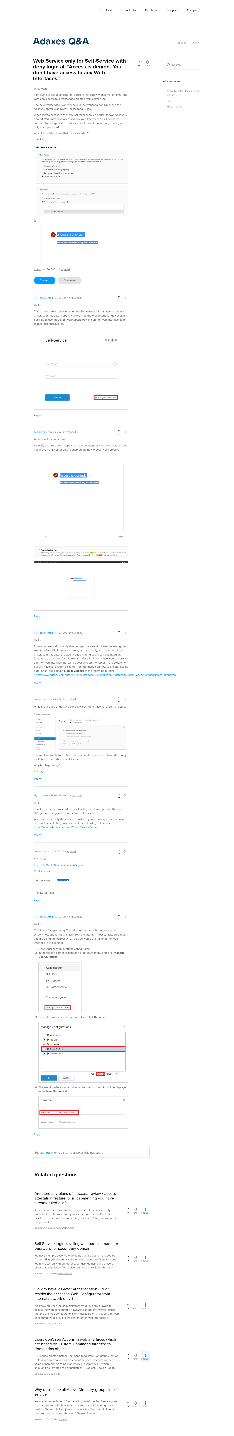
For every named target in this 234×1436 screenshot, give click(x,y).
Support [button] (172, 10)
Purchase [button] (151, 10)
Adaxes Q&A (63, 42)
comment (69, 280)
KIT (59, 1374)
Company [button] (193, 10)
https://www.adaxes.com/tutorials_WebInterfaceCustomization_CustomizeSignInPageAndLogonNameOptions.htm (105, 675)
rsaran (60, 1323)
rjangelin (62, 1419)
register (63, 1152)
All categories (171, 81)
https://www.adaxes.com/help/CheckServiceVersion (66, 827)
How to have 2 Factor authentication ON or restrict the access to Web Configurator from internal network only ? (72, 1294)
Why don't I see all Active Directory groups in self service (76, 1392)
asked (37, 269)
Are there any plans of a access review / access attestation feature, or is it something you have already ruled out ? (75, 1198)
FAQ (169, 101)
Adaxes (41, 10)
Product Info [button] (128, 10)
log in (49, 1152)
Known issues (174, 107)
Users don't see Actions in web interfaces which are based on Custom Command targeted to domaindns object (75, 1344)
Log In (195, 43)
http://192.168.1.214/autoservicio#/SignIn (58, 865)
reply (37, 415)
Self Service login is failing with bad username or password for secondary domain (76, 1246)
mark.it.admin (65, 1273)
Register (181, 43)
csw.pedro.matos (65, 1228)
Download (105, 10)
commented (46, 298)
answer (45, 280)
